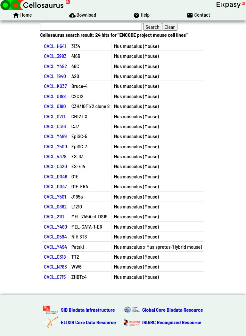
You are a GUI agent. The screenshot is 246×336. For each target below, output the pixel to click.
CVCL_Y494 (55, 247)
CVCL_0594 (55, 236)
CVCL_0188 (55, 96)
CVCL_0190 (55, 106)
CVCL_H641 (55, 46)
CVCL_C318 (55, 257)
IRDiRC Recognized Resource (171, 322)
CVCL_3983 (55, 56)
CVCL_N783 (55, 266)
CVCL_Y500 (55, 146)
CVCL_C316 (55, 126)
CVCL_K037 (55, 86)
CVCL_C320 (55, 166)
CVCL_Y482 (55, 66)
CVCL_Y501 (55, 196)
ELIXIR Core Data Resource (88, 322)
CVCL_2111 (54, 216)
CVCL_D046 (55, 176)
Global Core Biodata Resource (172, 310)
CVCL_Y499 (55, 136)
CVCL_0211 (54, 116)
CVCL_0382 (55, 206)
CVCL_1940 (55, 76)
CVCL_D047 (55, 186)
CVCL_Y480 (55, 226)
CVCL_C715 (55, 277)
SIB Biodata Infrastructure (88, 310)
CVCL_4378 (55, 156)
